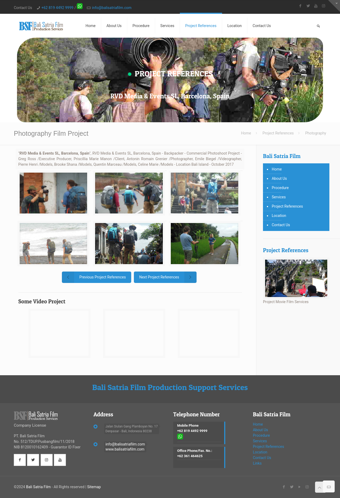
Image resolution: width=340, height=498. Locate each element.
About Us (279, 178)
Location (279, 215)
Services (279, 197)
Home (246, 133)
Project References (278, 133)
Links (257, 463)
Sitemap (94, 487)
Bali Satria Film (38, 487)
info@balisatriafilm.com (111, 8)
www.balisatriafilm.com (124, 449)
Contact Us (281, 225)
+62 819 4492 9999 (57, 8)
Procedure (280, 188)
